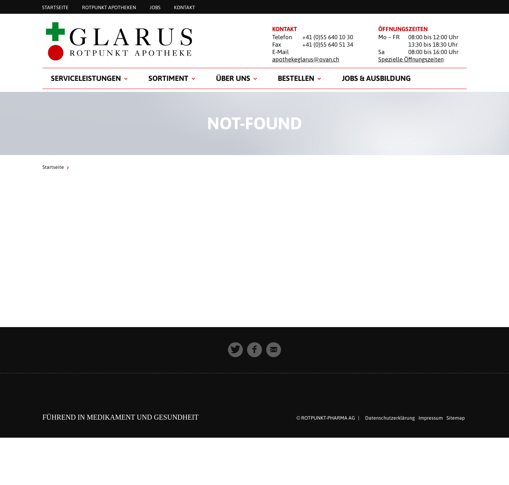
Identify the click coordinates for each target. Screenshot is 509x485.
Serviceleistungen (86, 78)
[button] (235, 349)
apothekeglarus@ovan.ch (305, 59)
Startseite (55, 7)
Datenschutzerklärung (390, 418)
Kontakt (184, 7)
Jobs (155, 7)
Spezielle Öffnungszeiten (411, 59)
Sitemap (455, 418)
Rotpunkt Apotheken (109, 7)
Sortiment (168, 78)
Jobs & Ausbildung (376, 78)
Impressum (431, 418)
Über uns (233, 78)
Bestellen (296, 78)
